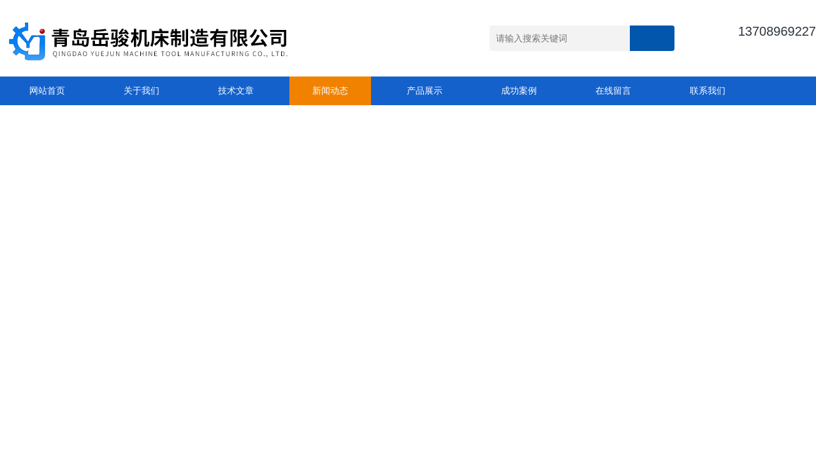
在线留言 (613, 90)
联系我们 (707, 90)
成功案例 (519, 90)
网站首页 (47, 90)
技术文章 (236, 90)
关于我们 (141, 90)
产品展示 (424, 90)
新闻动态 (330, 90)
